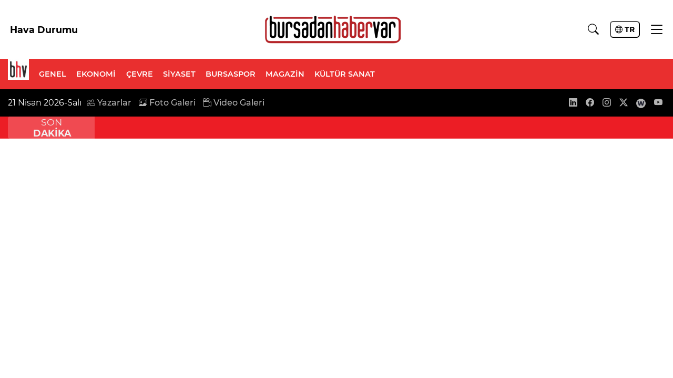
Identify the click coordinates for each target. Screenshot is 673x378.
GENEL (52, 74)
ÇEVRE (139, 74)
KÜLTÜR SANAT (344, 74)
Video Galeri (233, 103)
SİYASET (179, 74)
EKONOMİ (96, 74)
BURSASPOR (231, 74)
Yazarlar (109, 103)
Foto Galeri (167, 103)
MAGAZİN (285, 74)
